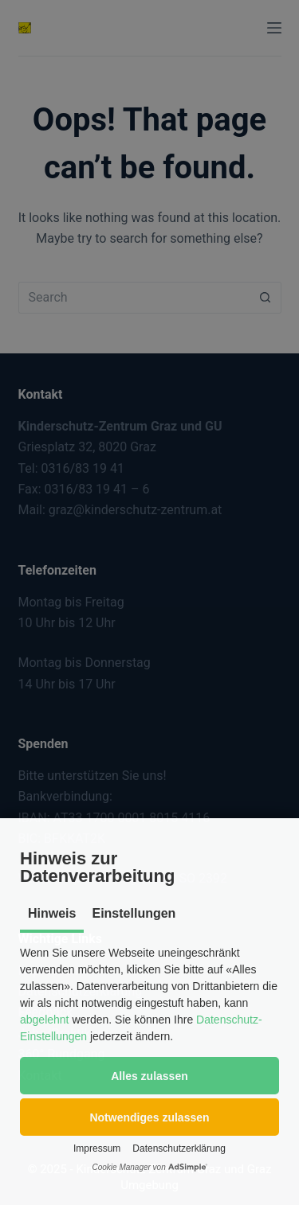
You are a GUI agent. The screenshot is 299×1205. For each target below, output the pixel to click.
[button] (149, 1075)
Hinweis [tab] (52, 913)
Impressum (96, 1148)
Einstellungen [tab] (133, 913)
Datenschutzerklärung (179, 1148)
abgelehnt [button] (44, 1019)
